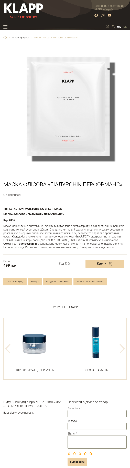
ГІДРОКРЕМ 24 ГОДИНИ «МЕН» (34, 347)
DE (125, 26)
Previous (7, 348)
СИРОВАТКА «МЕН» (96, 347)
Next (122, 348)
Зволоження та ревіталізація (90, 281)
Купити (101, 263)
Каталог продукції (15, 281)
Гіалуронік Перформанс (57, 281)
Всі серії (35, 281)
